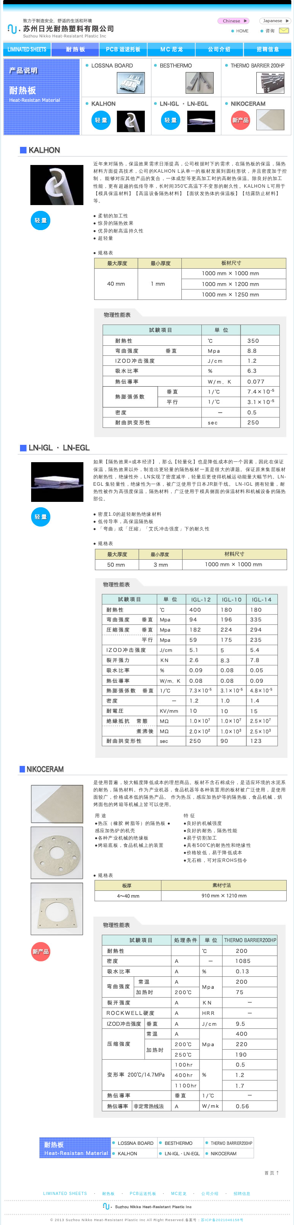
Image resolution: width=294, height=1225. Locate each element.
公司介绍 (210, 1193)
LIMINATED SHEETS (65, 1193)
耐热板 (108, 1193)
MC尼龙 (178, 1193)
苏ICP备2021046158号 (222, 1220)
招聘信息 (242, 1193)
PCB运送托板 (143, 1193)
